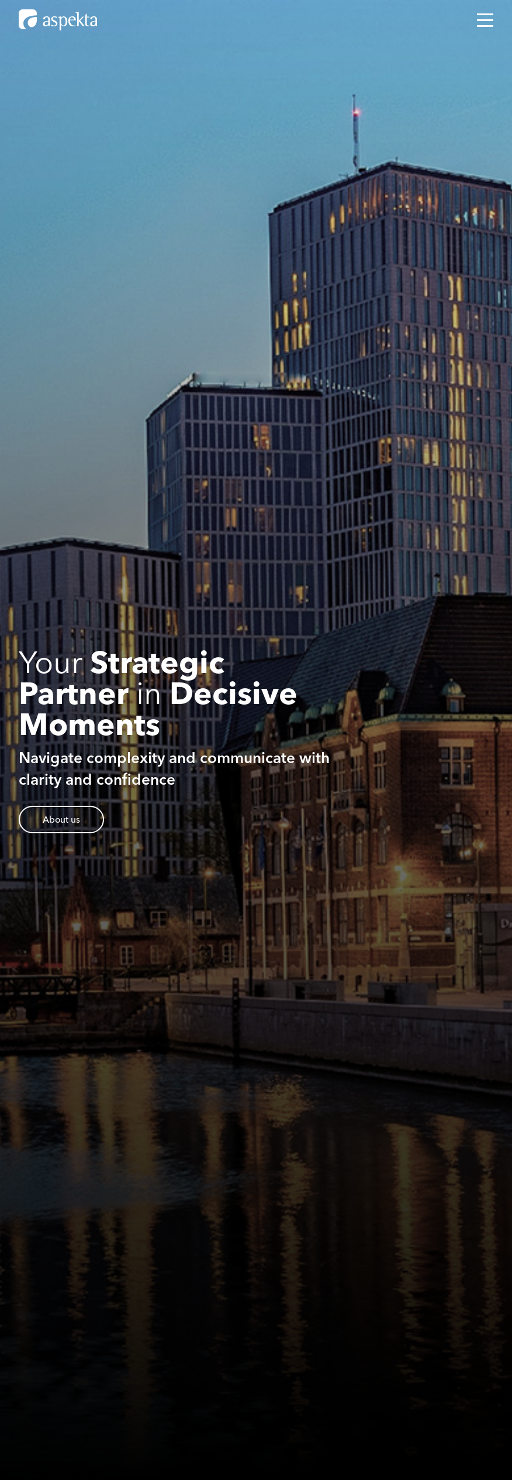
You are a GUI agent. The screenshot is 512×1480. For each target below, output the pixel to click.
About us (61, 819)
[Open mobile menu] (485, 20)
